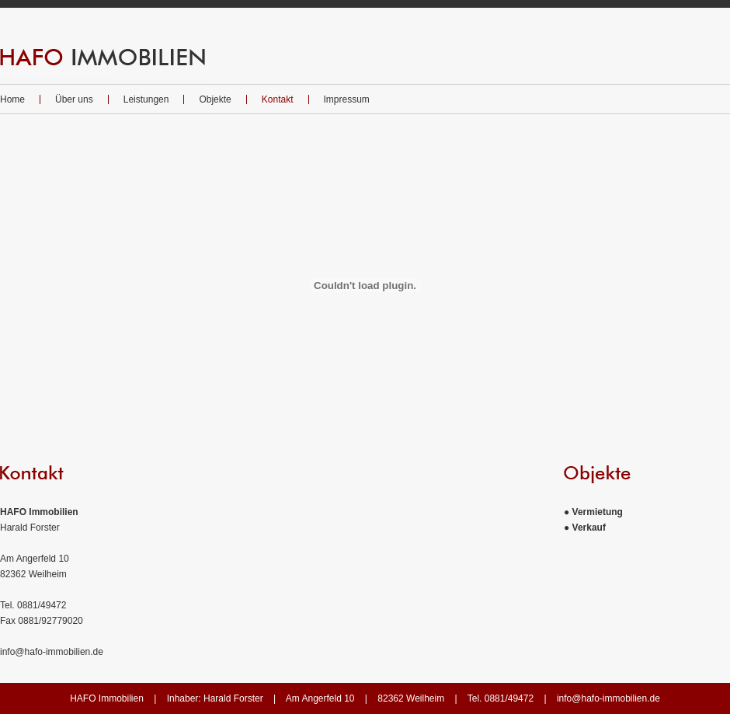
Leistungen (146, 99)
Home (12, 99)
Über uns (74, 99)
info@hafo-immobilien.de (51, 651)
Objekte (215, 99)
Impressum (347, 99)
